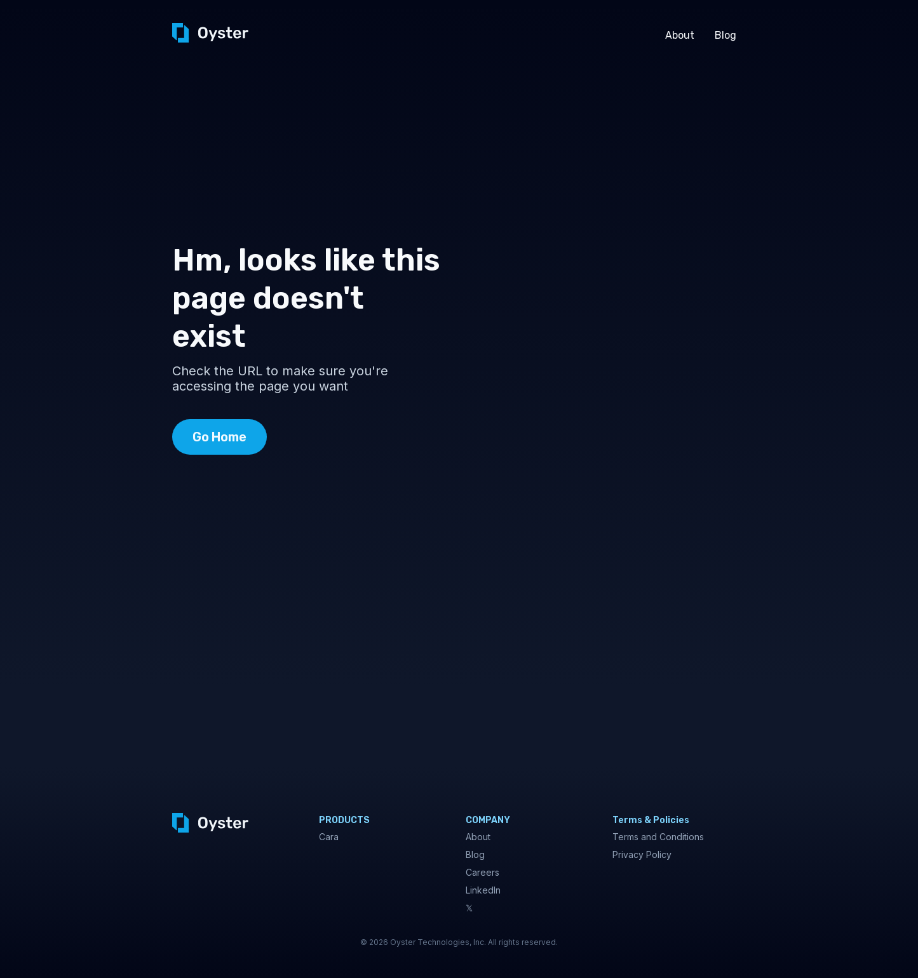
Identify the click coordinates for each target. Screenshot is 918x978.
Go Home (219, 437)
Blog (725, 35)
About (679, 35)
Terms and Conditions (658, 836)
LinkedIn (483, 890)
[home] (210, 33)
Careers (482, 872)
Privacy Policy (642, 854)
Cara (329, 836)
